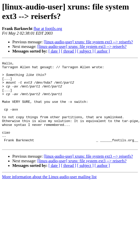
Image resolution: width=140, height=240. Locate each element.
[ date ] (54, 51)
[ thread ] (68, 51)
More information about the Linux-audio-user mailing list (49, 194)
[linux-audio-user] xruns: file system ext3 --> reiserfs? (88, 42)
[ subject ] (85, 51)
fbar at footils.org (48, 28)
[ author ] (102, 51)
